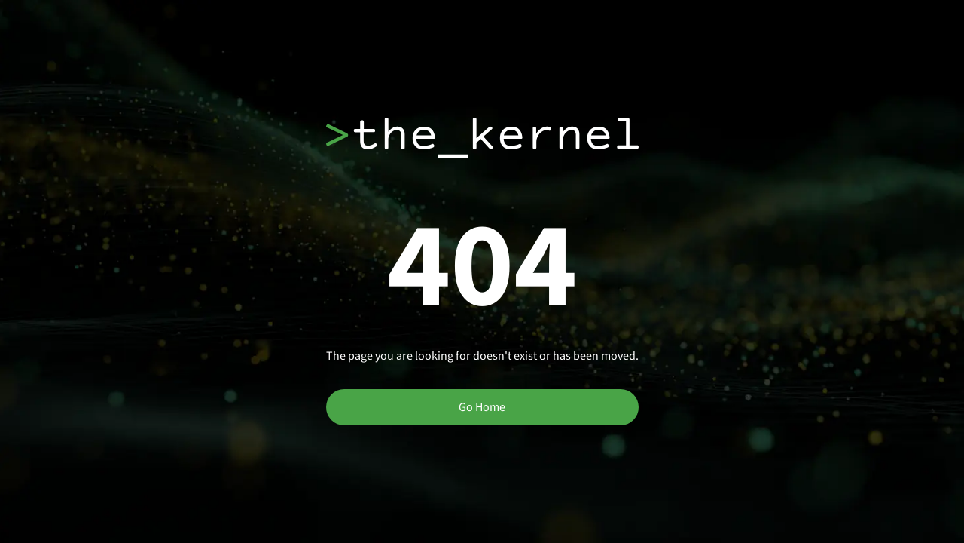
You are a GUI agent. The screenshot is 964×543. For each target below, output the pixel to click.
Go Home (482, 407)
